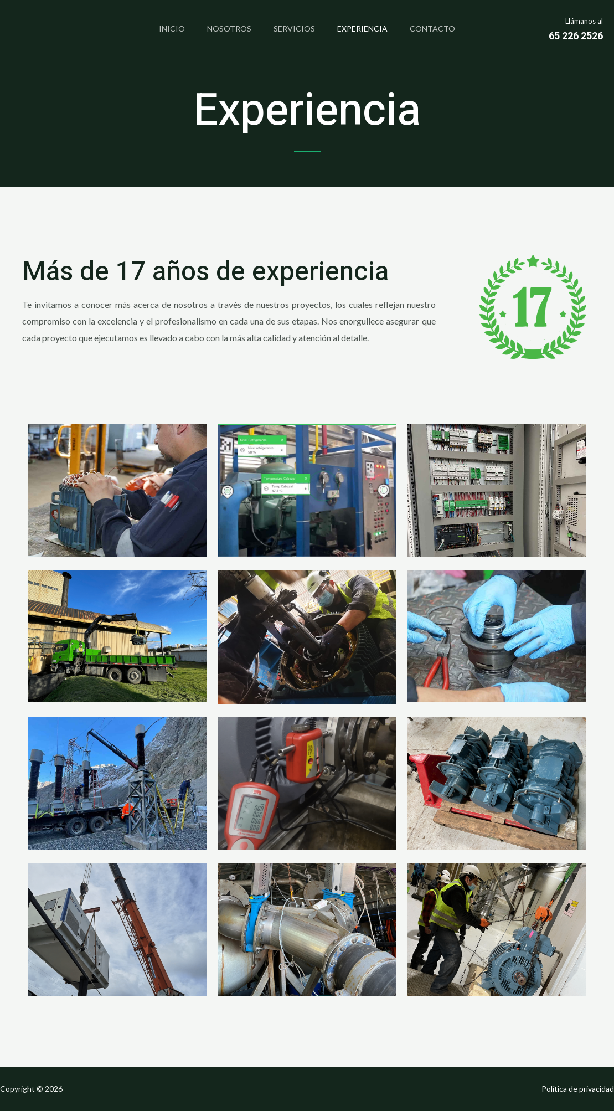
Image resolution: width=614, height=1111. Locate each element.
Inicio (163, 28)
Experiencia (367, 28)
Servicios (294, 28)
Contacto (441, 28)
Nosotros (225, 28)
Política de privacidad (577, 1088)
